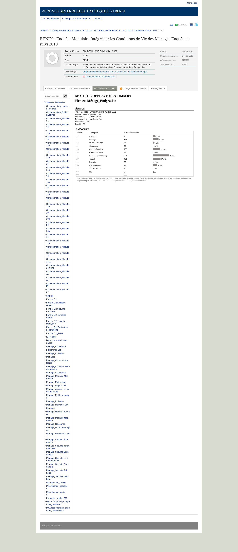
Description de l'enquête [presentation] (79, 88)
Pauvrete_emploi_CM (56, 498)
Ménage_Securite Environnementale (57, 459)
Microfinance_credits (56, 482)
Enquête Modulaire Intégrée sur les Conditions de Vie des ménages (115, 71)
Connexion (192, 3)
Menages (50, 357)
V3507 (161, 30)
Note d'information (50, 18)
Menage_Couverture (56, 346)
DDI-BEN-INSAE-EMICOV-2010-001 (113, 30)
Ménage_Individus (55, 353)
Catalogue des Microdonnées (76, 18)
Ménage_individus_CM (57, 404)
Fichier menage (53, 350)
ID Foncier (51, 337)
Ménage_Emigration (55, 382)
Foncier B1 (51, 299)
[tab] (55, 88)
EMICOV (87, 30)
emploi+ (50, 296)
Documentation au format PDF (99, 76)
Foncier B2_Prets (54, 333)
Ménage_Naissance (55, 424)
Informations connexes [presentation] (55, 88)
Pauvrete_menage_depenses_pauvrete (58, 503)
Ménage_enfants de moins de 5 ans (57, 390)
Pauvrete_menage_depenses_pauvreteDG (58, 509)
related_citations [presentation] (158, 88)
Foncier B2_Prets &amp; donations (57, 328)
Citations (98, 18)
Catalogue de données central (65, 30)
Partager (183, 25)
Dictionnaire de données (54, 102)
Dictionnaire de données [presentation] (104, 88)
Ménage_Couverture (56, 372)
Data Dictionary (142, 30)
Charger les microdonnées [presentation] (133, 88)
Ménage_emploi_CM (56, 385)
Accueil (44, 30)
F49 (154, 30)
